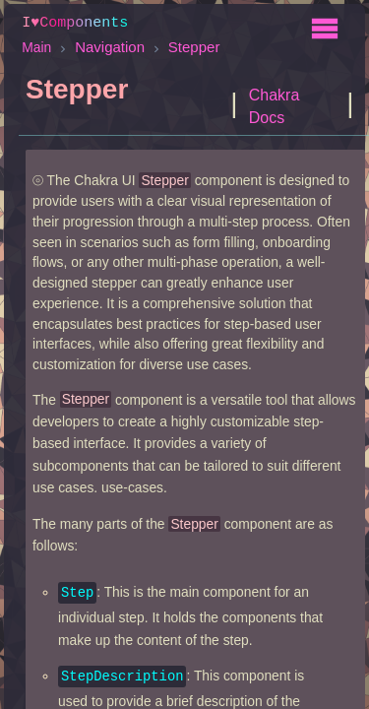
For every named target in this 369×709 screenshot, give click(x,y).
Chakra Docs (274, 105)
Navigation (110, 45)
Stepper (194, 45)
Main (36, 46)
